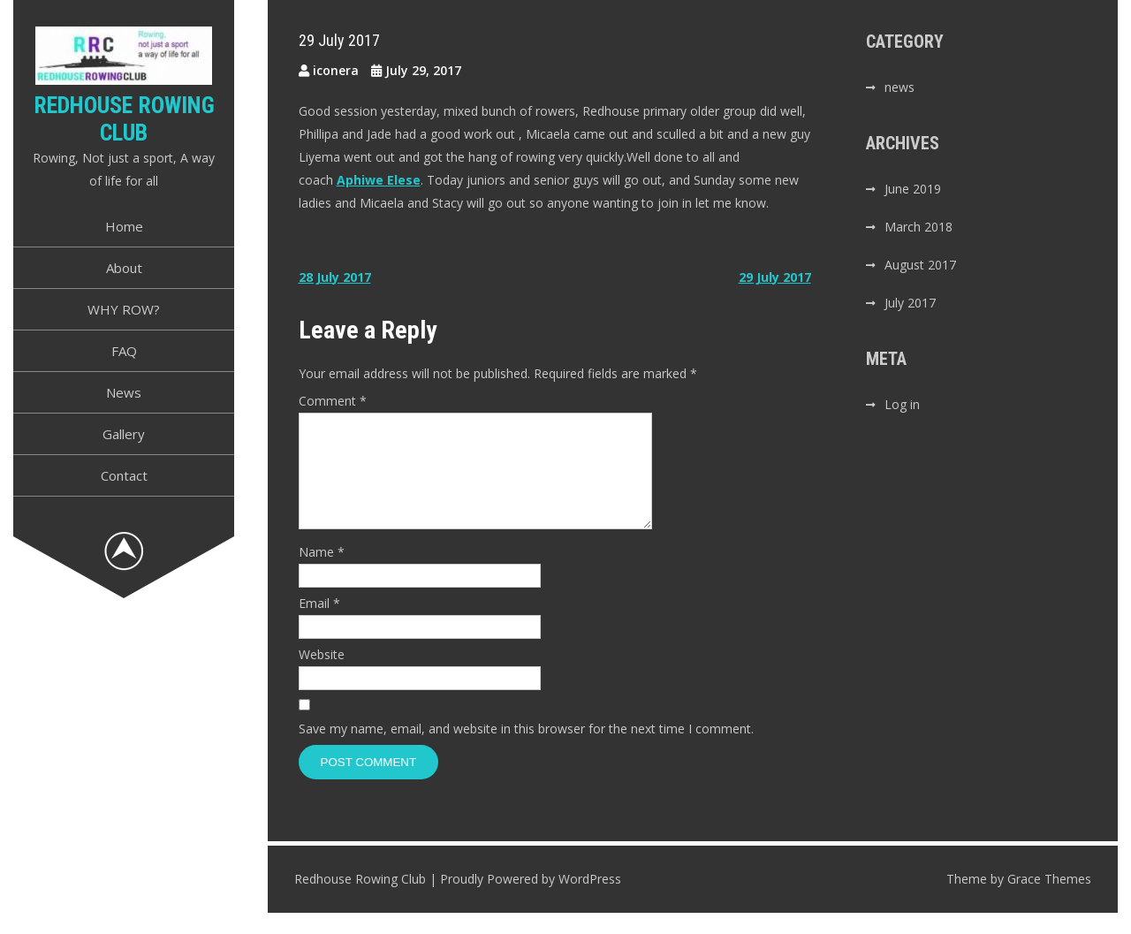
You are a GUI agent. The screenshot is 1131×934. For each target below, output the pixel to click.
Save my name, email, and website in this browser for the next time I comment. (526, 749)
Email (319, 624)
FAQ (124, 351)
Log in (902, 404)
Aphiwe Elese (379, 179)
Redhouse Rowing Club (124, 119)
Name (322, 573)
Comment (333, 400)
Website (322, 675)
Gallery (123, 434)
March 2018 (918, 226)
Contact (124, 475)
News (123, 392)
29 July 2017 (775, 277)
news (899, 87)
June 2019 (912, 188)
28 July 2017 (335, 277)
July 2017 (910, 302)
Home (124, 226)
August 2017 (920, 264)
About (124, 268)
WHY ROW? (123, 309)
